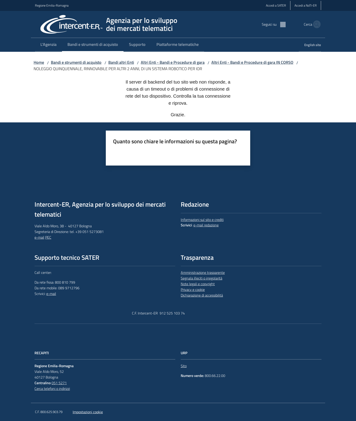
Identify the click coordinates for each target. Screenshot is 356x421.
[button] (315, 24)
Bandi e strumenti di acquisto (76, 62)
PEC (48, 237)
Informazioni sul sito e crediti (202, 219)
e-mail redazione (206, 225)
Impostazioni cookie (88, 412)
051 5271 (59, 383)
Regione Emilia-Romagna (52, 5)
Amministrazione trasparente (203, 272)
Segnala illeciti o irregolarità (201, 278)
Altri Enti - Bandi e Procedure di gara (173, 62)
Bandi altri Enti (121, 62)
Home (39, 62)
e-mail (39, 237)
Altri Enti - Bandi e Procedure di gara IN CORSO (252, 62)
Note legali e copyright (198, 284)
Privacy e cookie (193, 289)
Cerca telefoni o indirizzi (52, 388)
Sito (184, 366)
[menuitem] (48, 45)
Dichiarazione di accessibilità (202, 295)
